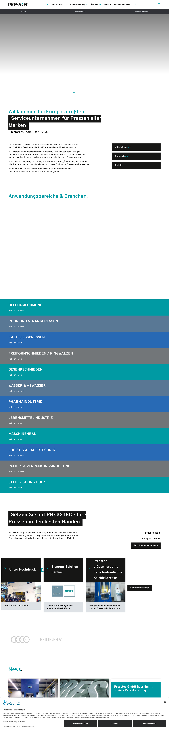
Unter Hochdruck (19, 449)
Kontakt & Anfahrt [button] (122, 4)
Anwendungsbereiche (18, 694)
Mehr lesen (16, 613)
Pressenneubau (15, 689)
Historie (128, 694)
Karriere (107, 4)
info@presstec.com (151, 418)
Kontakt (121, 138)
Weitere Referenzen (139, 467)
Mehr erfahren (16, 190)
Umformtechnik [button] (58, 4)
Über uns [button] (94, 4)
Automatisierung (141, 11)
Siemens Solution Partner (61, 449)
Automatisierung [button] (77, 4)
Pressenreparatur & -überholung (62, 694)
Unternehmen (123, 120)
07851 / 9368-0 (153, 412)
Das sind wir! (130, 689)
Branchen (90, 694)
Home (23, 11)
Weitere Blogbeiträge (84, 631)
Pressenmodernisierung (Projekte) (63, 689)
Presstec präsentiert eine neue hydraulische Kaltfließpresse (105, 449)
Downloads (122, 129)
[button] (136, 4)
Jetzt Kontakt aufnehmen (146, 425)
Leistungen (91, 689)
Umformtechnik (80, 11)
